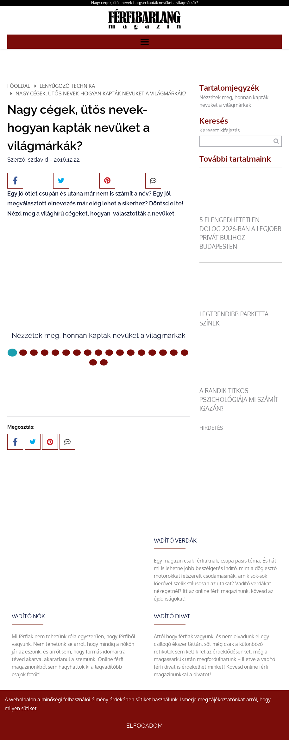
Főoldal (18, 86)
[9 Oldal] (109, 353)
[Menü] (144, 41)
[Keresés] (276, 141)
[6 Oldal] (77, 353)
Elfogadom (144, 725)
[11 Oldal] (131, 353)
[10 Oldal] (120, 353)
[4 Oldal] (55, 353)
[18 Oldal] (104, 362)
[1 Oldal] (23, 353)
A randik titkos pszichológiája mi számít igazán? (238, 399)
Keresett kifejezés (219, 130)
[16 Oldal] (184, 353)
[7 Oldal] (87, 353)
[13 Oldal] (152, 353)
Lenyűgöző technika (67, 86)
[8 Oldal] (98, 353)
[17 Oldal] (93, 362)
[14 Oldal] (163, 353)
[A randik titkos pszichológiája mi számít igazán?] (240, 382)
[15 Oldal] (174, 353)
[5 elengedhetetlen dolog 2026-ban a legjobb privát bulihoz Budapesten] (240, 212)
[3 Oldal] (44, 353)
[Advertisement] (240, 471)
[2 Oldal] (34, 353)
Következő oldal (98, 383)
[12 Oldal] (141, 353)
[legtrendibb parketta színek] (240, 306)
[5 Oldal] (66, 353)
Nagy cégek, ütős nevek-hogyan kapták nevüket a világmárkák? (144, 2)
